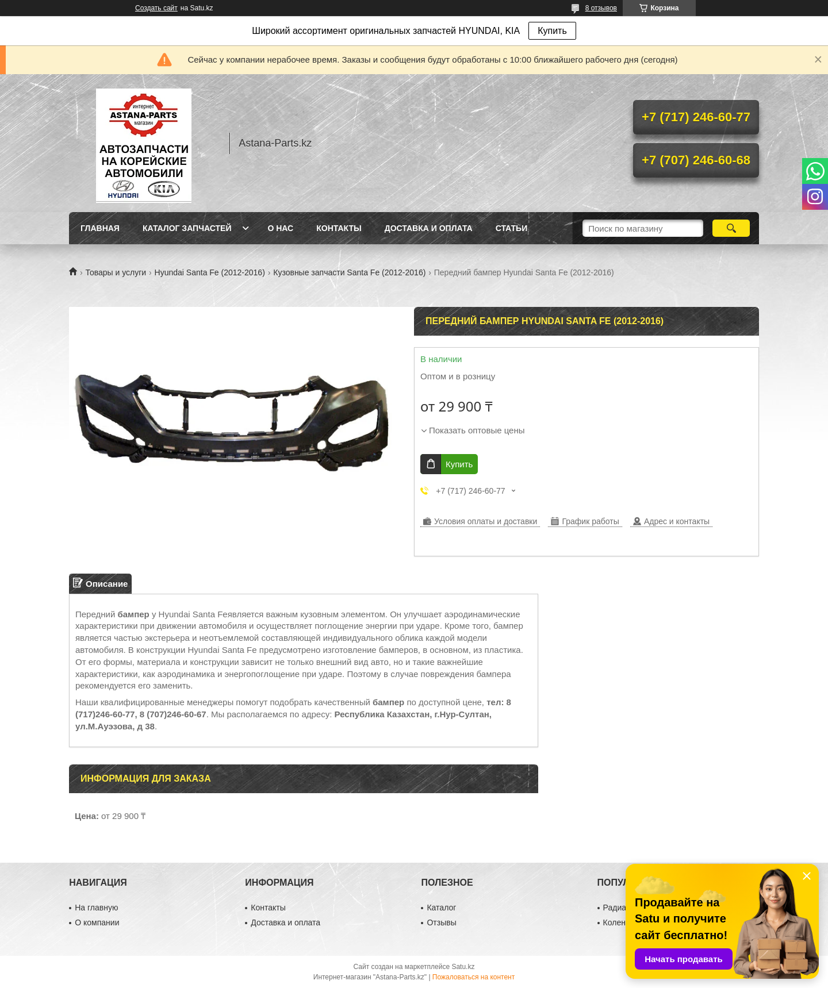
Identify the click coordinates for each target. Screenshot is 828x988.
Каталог (441, 907)
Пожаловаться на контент (473, 977)
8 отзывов (601, 8)
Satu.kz (462, 967)
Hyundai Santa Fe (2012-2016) (210, 272)
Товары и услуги (115, 272)
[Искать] (731, 228)
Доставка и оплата (429, 228)
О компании (97, 922)
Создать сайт (156, 8)
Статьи (512, 228)
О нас (280, 228)
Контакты (338, 228)
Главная (100, 228)
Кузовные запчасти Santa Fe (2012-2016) (349, 272)
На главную (96, 907)
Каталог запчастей (187, 228)
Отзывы (441, 922)
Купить (552, 31)
